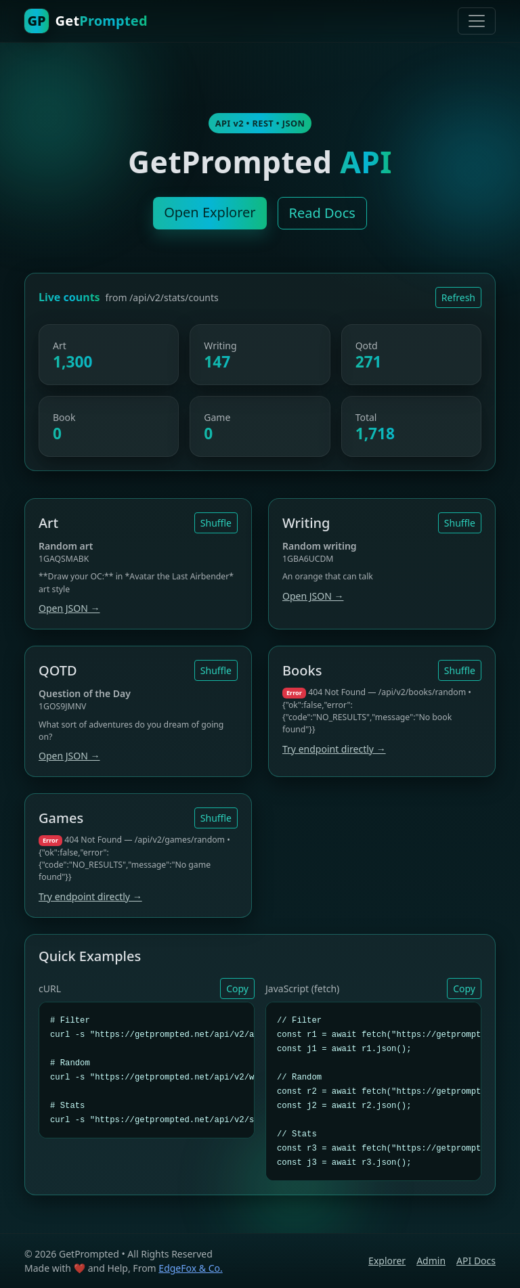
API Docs (476, 1260)
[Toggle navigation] (477, 21)
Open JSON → (69, 608)
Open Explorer (209, 212)
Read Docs (322, 213)
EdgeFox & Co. (190, 1268)
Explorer (387, 1260)
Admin (431, 1260)
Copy (237, 988)
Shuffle (216, 522)
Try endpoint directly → (334, 748)
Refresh (458, 297)
